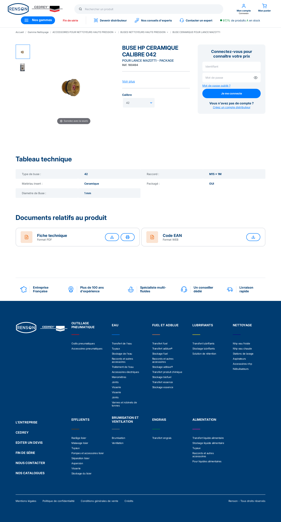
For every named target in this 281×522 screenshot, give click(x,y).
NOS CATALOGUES (30, 473)
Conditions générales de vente (99, 500)
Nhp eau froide (241, 343)
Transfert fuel (159, 343)
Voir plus (128, 81)
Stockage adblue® (162, 366)
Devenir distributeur (110, 20)
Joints (115, 382)
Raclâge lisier (78, 437)
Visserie (116, 387)
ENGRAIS (159, 420)
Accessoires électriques (125, 371)
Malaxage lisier (79, 443)
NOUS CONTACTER (30, 463)
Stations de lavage (243, 353)
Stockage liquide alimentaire (208, 443)
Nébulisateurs (241, 368)
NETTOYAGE (242, 325)
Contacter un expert (196, 20)
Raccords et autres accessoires (122, 360)
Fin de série (70, 20)
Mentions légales (26, 500)
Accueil (20, 32)
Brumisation (118, 437)
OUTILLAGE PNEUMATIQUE (83, 325)
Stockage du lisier (81, 473)
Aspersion (77, 463)
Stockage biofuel (161, 377)
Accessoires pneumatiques (86, 348)
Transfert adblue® (162, 348)
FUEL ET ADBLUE (165, 325)
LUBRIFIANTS (202, 325)
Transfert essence (162, 382)
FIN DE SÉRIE (25, 453)
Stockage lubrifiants (203, 348)
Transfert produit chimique (167, 371)
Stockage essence (162, 387)
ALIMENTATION (204, 420)
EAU (115, 325)
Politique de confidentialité (59, 500)
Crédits (128, 500)
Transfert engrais (162, 437)
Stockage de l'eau (122, 353)
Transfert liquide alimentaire (208, 437)
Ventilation (118, 443)
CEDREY (22, 432)
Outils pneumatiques (83, 343)
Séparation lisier (80, 458)
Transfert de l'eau (122, 343)
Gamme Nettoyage (38, 32)
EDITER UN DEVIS (29, 443)
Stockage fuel (160, 353)
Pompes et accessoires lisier (87, 453)
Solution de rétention (204, 353)
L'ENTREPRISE (26, 422)
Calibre (127, 94)
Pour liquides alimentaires (206, 461)
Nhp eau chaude (242, 348)
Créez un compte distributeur (231, 107)
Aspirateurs (239, 358)
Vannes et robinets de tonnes (124, 404)
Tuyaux (116, 348)
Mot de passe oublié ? (216, 85)
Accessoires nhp (242, 363)
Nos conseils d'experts (153, 20)
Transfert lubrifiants (203, 343)
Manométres (119, 377)
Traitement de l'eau (122, 366)
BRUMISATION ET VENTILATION (125, 419)
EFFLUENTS (80, 420)
